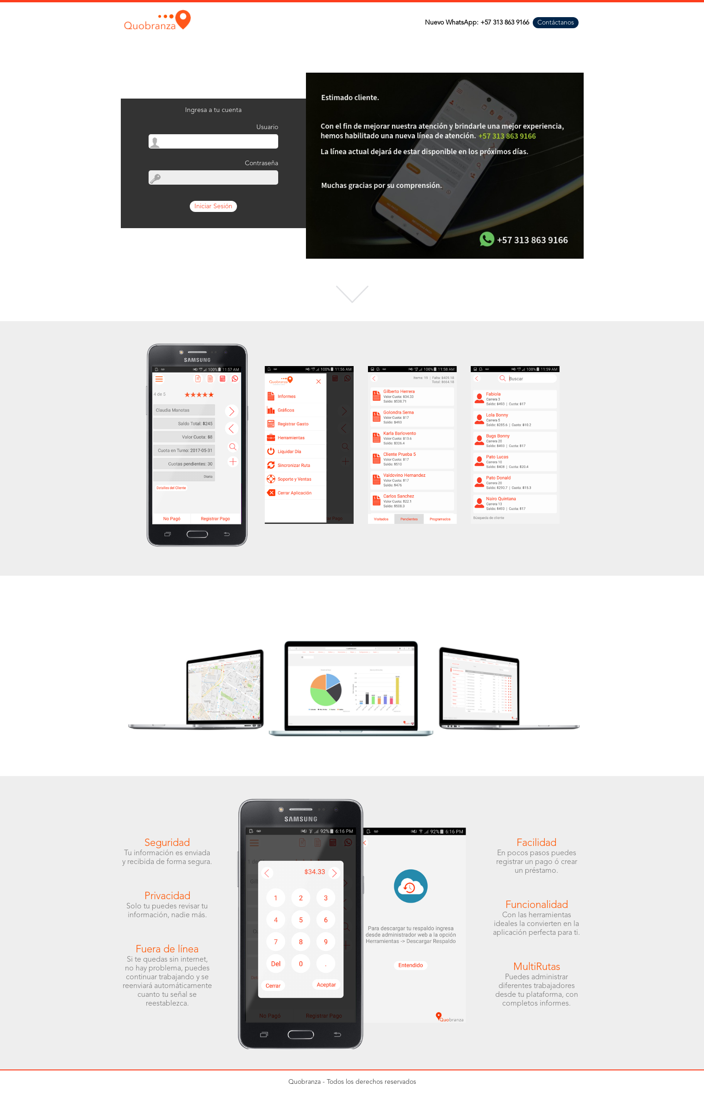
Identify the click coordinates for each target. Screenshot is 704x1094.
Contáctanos (555, 22)
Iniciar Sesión (213, 206)
